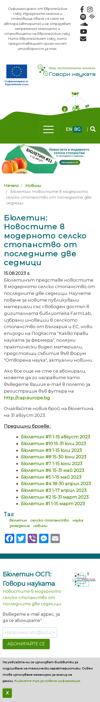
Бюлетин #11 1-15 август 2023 (55, 436)
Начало (11, 185)
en (69, 129)
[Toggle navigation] (48, 129)
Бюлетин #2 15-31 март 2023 (55, 497)
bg (77, 129)
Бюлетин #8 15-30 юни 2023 (53, 456)
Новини (33, 185)
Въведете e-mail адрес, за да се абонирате (31, 617)
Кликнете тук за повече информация (47, 681)
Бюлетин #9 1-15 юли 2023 (51, 450)
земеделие (19, 526)
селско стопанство (49, 520)
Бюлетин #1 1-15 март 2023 (53, 503)
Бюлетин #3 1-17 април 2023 (54, 490)
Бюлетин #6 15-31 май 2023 (52, 470)
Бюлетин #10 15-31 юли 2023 (53, 443)
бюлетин (18, 520)
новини (40, 526)
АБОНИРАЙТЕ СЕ (26, 643)
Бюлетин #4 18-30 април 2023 (56, 483)
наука (78, 520)
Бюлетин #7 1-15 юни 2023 (51, 463)
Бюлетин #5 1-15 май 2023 (51, 477)
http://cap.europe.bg (27, 397)
